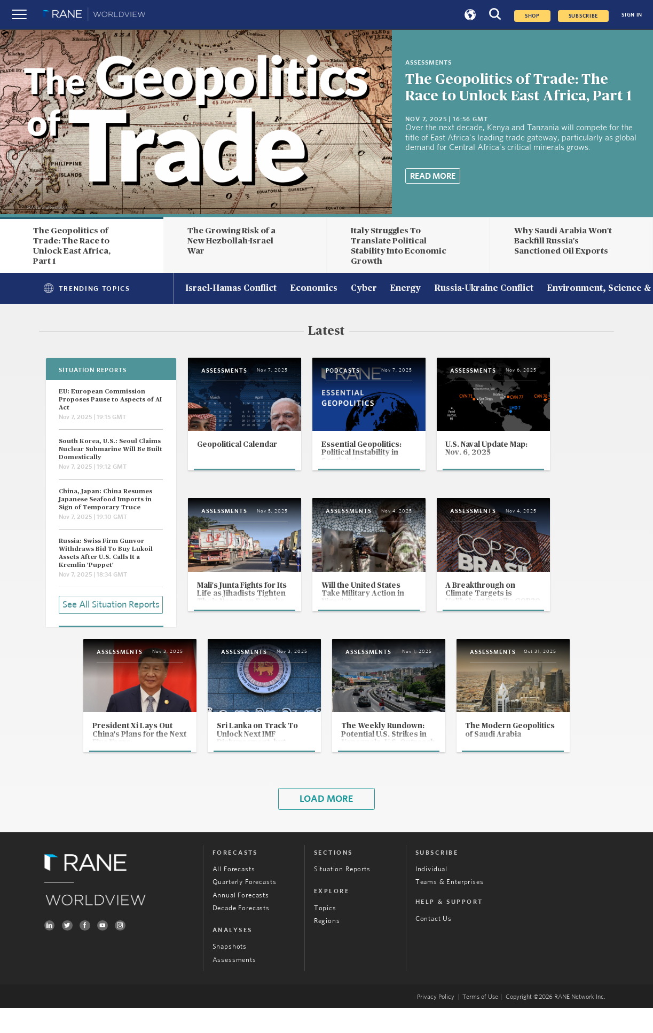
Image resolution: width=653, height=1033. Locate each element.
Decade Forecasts (241, 933)
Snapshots (230, 971)
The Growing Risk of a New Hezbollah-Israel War (231, 240)
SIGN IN (631, 15)
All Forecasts (234, 894)
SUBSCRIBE (584, 16)
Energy (405, 289)
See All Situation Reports (111, 604)
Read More (432, 176)
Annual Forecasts (241, 920)
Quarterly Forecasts (245, 907)
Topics (325, 933)
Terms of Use (480, 1022)
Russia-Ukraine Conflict (483, 289)
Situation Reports (342, 894)
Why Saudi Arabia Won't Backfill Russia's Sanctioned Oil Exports (563, 240)
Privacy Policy (435, 1022)
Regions (327, 946)
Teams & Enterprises (449, 907)
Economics (313, 289)
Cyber (364, 289)
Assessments (234, 985)
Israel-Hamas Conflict (231, 289)
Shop (532, 16)
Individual (431, 894)
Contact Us (433, 944)
